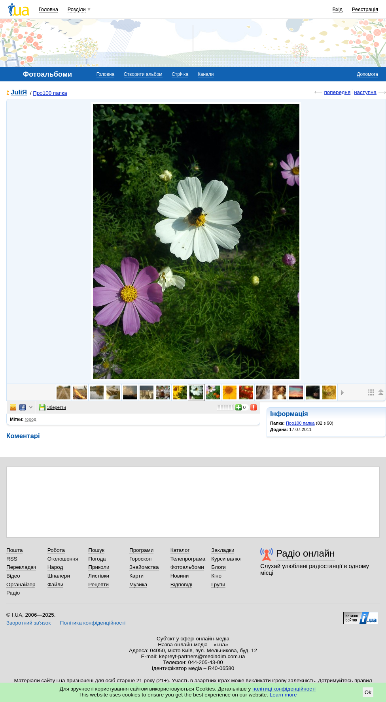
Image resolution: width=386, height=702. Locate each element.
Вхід (338, 9)
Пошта (14, 550)
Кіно (216, 576)
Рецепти (98, 584)
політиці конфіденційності (284, 689)
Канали (206, 74)
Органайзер (20, 584)
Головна (48, 9)
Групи (218, 584)
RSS (11, 559)
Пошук (96, 550)
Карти (136, 576)
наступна (365, 92)
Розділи (77, 9)
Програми (141, 550)
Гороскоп (140, 559)
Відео (13, 576)
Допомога (367, 74)
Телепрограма (188, 559)
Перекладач (21, 567)
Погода (97, 559)
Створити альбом (143, 74)
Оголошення (62, 559)
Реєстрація (365, 9)
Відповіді (181, 584)
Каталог (180, 550)
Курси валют (226, 559)
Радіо (13, 593)
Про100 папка (50, 93)
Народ (55, 567)
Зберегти (52, 407)
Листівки (98, 576)
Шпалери (58, 576)
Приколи (98, 567)
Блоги (218, 567)
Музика (138, 584)
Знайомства (144, 567)
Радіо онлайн (305, 553)
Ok (368, 692)
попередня (337, 92)
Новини (179, 576)
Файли (55, 584)
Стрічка (180, 74)
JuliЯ (19, 92)
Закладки (222, 550)
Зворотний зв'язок (28, 623)
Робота (56, 550)
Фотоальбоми (187, 567)
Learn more (283, 695)
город (30, 419)
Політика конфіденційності (92, 623)
